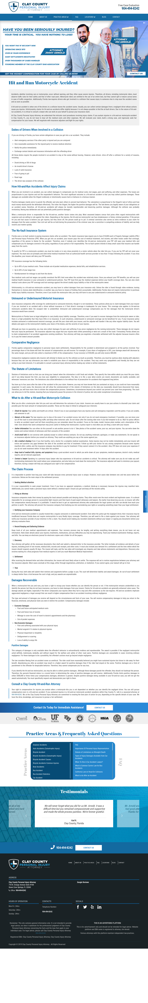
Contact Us (100, 708)
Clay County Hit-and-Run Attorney (41, 684)
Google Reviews (83, 882)
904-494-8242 (130, 8)
